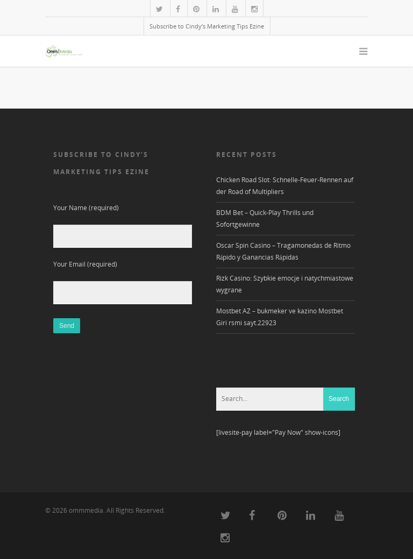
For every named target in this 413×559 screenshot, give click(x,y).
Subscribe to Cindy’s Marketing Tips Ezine (206, 26)
